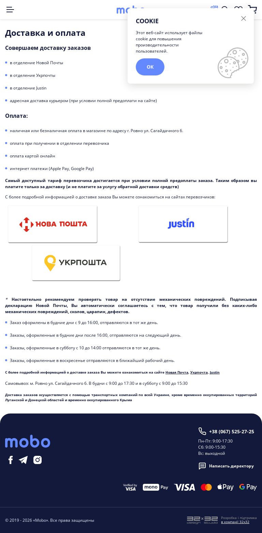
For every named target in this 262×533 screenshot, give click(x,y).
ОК (150, 67)
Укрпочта (199, 372)
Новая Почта (176, 372)
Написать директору (226, 466)
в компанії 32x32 (235, 521)
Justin (215, 372)
